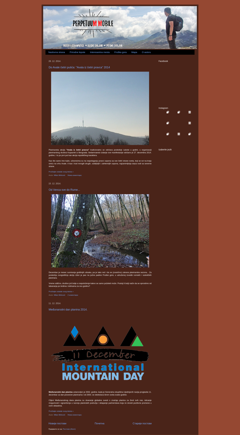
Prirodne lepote (77, 52)
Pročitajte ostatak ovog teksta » (61, 172)
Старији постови (142, 423)
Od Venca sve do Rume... (64, 189)
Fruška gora (120, 52)
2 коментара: (73, 295)
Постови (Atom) (69, 429)
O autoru (146, 52)
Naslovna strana (56, 52)
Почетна (99, 423)
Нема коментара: (75, 175)
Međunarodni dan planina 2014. (68, 309)
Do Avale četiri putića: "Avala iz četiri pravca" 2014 (79, 67)
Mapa (134, 52)
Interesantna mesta (100, 52)
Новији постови (57, 423)
